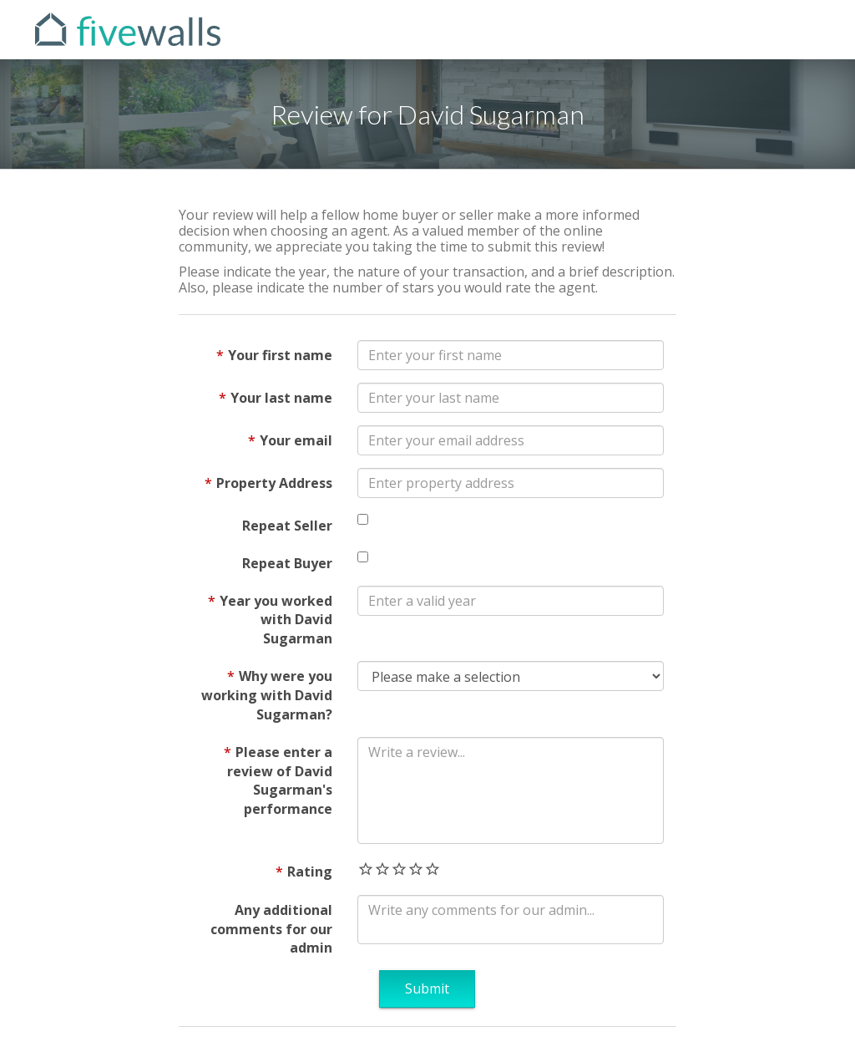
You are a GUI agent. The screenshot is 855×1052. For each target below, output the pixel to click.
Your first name (280, 355)
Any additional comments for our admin (271, 929)
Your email (296, 440)
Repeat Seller (287, 525)
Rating (309, 871)
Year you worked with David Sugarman (276, 620)
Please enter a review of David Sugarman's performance (279, 781)
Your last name (281, 398)
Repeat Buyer (287, 563)
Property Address (274, 483)
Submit (427, 988)
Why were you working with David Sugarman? (266, 695)
